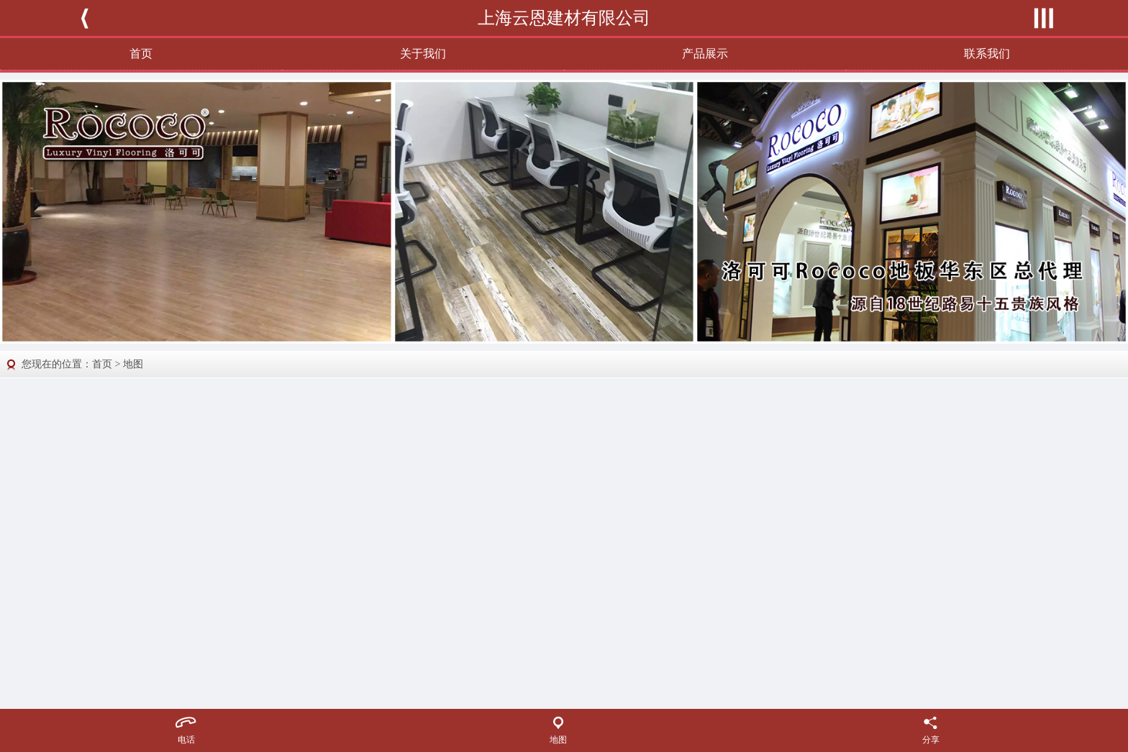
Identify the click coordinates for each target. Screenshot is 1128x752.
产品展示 (705, 53)
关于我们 (423, 53)
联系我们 (987, 53)
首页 (141, 53)
